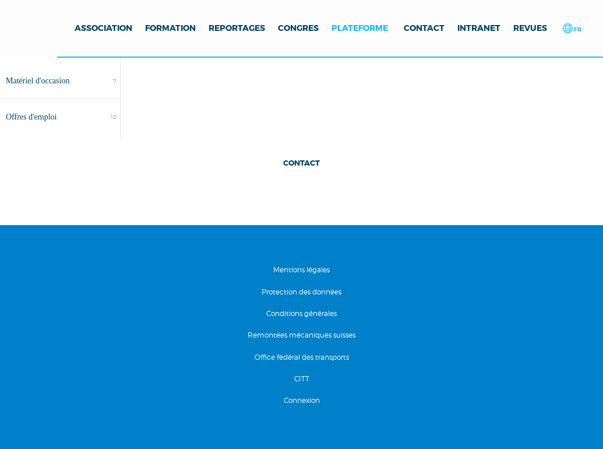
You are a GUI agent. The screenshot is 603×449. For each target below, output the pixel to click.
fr (577, 29)
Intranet (478, 28)
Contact (424, 28)
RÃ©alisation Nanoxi (36, 429)
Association (103, 28)
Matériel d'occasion (37, 80)
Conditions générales (301, 313)
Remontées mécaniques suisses (301, 335)
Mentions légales (301, 269)
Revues (530, 28)
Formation (170, 28)
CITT (301, 378)
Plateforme (360, 28)
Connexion (302, 400)
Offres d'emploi (31, 117)
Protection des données (301, 291)
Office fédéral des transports (302, 357)
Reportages (237, 28)
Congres (298, 28)
